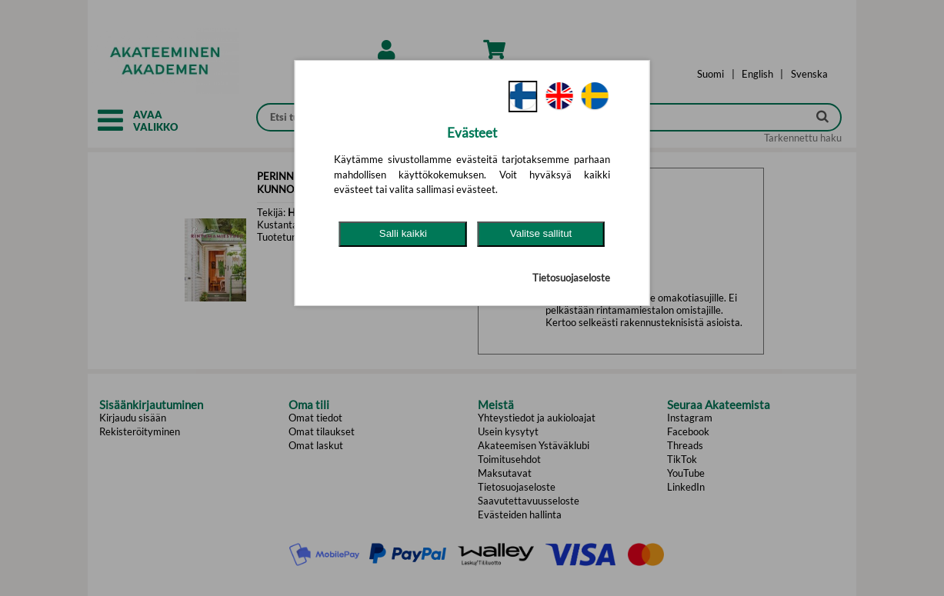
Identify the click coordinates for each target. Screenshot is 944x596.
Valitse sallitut (541, 233)
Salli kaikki (403, 233)
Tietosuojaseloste (571, 277)
